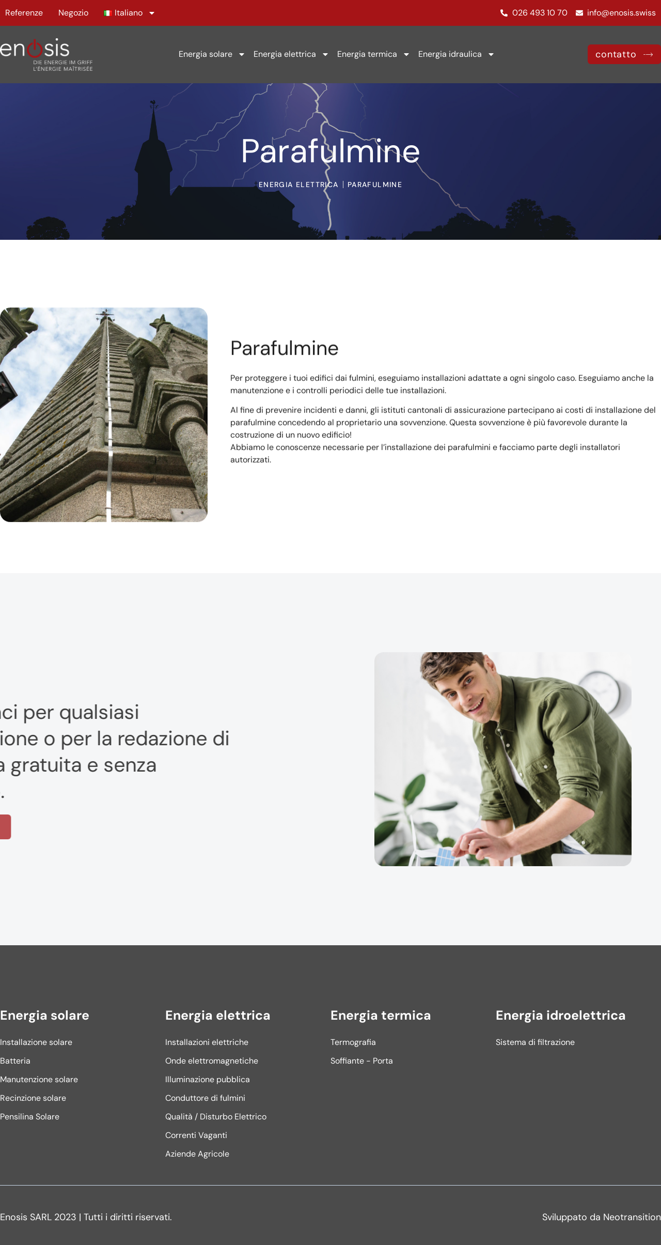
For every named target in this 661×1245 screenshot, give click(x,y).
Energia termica (374, 54)
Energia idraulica (456, 54)
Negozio (73, 12)
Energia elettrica (291, 54)
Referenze (24, 12)
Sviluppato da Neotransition (601, 1217)
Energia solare (212, 54)
